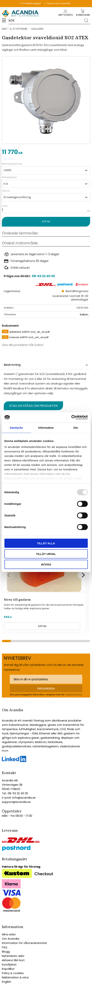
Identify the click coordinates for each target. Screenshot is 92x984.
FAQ (4, 947)
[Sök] (86, 20)
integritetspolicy (73, 694)
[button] (5, 21)
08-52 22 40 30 (43, 276)
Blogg (6, 952)
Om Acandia (10, 939)
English (6, 982)
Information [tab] (46, 427)
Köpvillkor (8, 969)
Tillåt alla (46, 543)
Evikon (84, 314)
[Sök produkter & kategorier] (45, 20)
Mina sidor (9, 934)
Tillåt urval (46, 553)
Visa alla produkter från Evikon (22, 345)
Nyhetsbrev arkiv (13, 956)
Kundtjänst (9, 964)
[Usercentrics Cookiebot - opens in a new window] (71, 417)
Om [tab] (75, 427)
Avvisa (46, 564)
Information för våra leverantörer (24, 943)
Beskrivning (12, 365)
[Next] (82, 575)
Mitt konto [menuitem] (65, 14)
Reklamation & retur (15, 977)
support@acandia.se (16, 802)
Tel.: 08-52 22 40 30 (15, 793)
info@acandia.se (24, 798)
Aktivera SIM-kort (13, 960)
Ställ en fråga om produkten (33, 406)
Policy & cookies (13, 973)
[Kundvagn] (83, 15)
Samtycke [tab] (16, 427)
